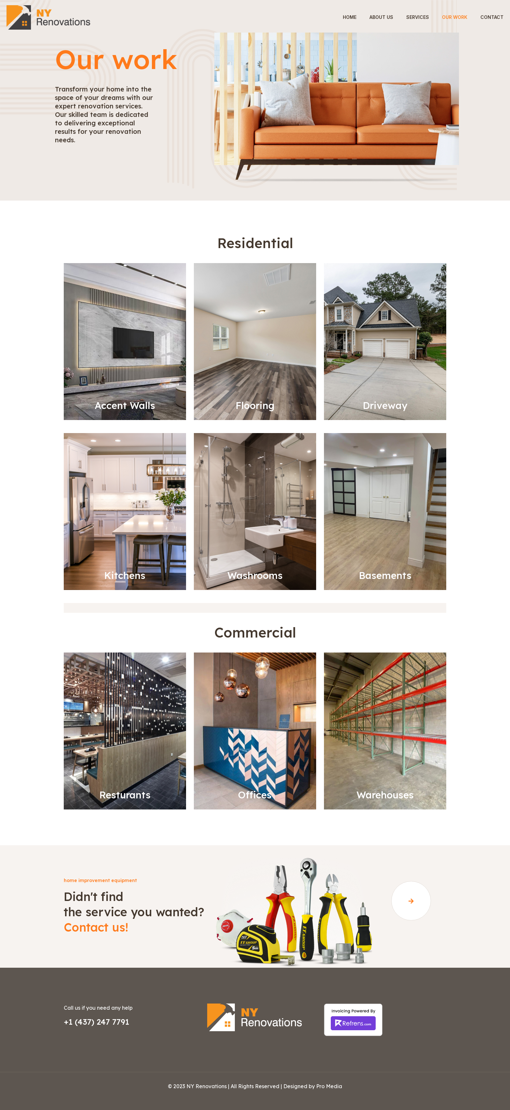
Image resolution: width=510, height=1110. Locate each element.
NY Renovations (206, 1086)
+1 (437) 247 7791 (96, 1022)
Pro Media (329, 1086)
